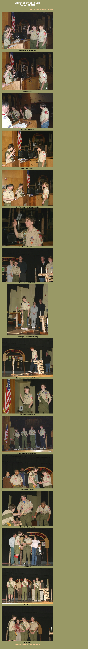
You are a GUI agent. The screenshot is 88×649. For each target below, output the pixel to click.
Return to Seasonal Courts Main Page (41, 9)
